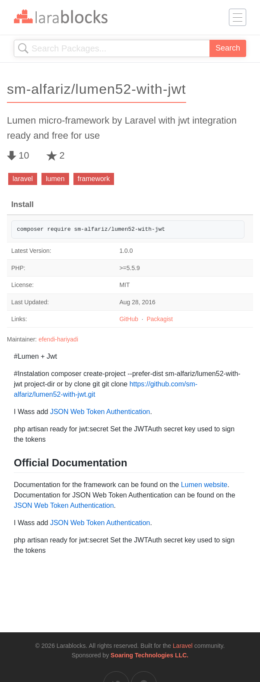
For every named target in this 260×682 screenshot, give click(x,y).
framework (94, 178)
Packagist (159, 319)
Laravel (183, 645)
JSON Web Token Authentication (100, 411)
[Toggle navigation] (237, 17)
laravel (23, 178)
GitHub (128, 319)
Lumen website (204, 484)
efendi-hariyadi (58, 339)
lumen (55, 178)
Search (228, 48)
